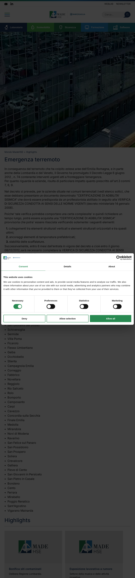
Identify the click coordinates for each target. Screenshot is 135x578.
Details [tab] (67, 266)
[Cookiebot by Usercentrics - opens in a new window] (118, 258)
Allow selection (67, 318)
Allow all (110, 318)
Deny (24, 318)
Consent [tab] (23, 266)
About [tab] (111, 266)
